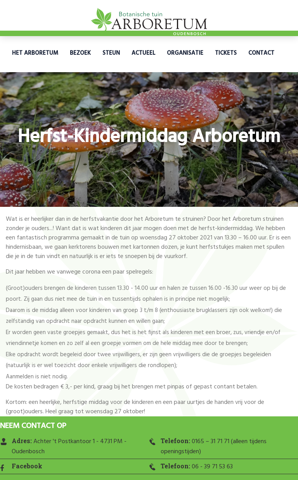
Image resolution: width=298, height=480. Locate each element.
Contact (261, 53)
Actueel (143, 53)
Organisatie (185, 53)
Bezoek (80, 53)
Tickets (226, 53)
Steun (111, 53)
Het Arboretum (35, 53)
